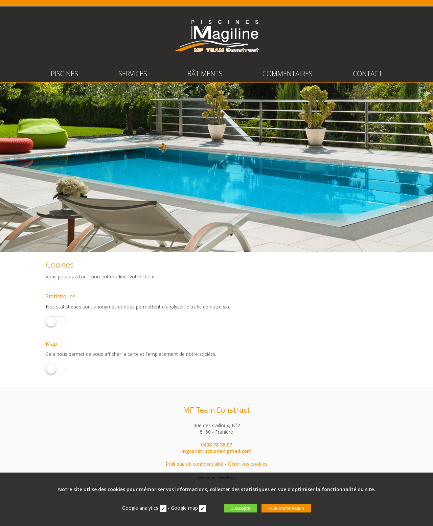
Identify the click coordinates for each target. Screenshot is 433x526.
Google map (184, 508)
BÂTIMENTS (205, 73)
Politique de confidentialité (195, 464)
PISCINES (64, 73)
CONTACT (367, 73)
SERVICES (132, 73)
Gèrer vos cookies (248, 464)
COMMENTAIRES (288, 73)
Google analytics (140, 508)
